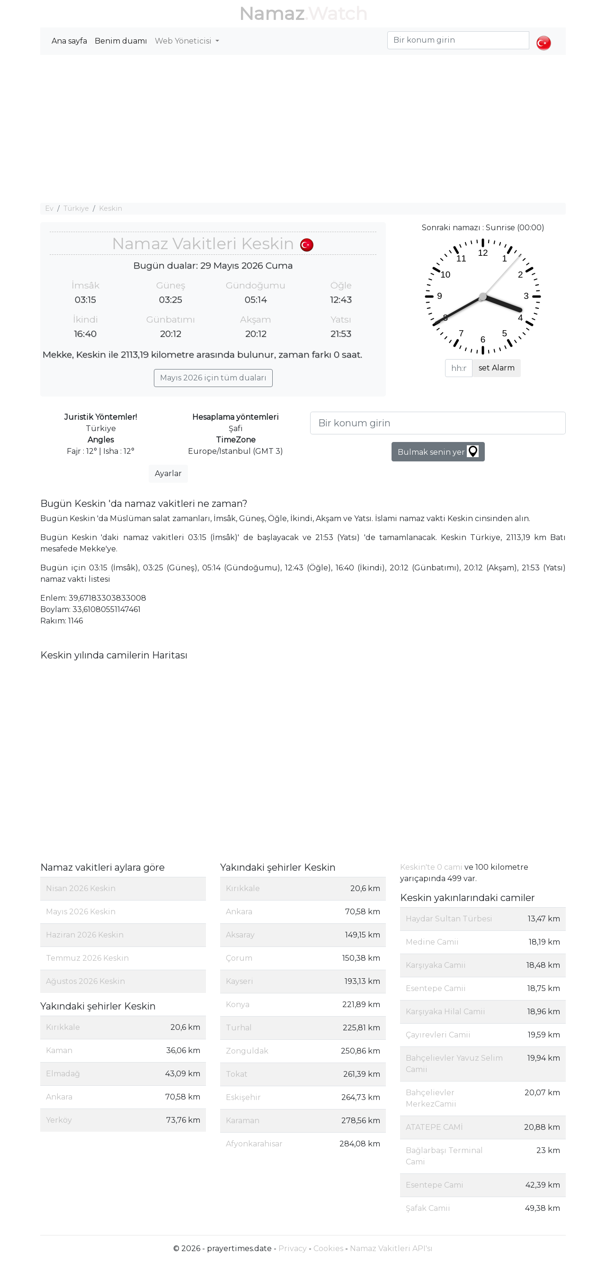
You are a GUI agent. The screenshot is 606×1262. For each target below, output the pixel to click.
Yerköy (59, 1120)
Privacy (292, 1248)
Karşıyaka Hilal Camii (445, 1011)
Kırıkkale (63, 1027)
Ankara (59, 1096)
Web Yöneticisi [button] (184, 40)
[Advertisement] (303, 129)
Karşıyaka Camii (436, 965)
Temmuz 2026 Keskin (87, 958)
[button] (543, 35)
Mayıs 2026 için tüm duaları (213, 377)
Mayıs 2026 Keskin (81, 911)
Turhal (239, 1027)
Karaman (242, 1120)
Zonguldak (247, 1050)
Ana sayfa (69, 40)
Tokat (237, 1074)
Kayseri (239, 981)
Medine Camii (432, 941)
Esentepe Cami (434, 1185)
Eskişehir (243, 1097)
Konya (238, 1004)
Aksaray (240, 934)
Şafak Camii (428, 1208)
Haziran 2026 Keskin (85, 934)
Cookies (328, 1248)
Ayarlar (168, 473)
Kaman (59, 1050)
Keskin (110, 208)
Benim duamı (121, 40)
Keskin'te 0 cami (431, 867)
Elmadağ (63, 1073)
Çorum (239, 958)
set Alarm (497, 367)
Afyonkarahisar (254, 1143)
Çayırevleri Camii (438, 1034)
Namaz (271, 13)
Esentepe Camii (436, 988)
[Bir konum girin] (438, 423)
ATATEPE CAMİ (434, 1127)
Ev (49, 208)
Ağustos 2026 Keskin (85, 981)
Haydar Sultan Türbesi (449, 918)
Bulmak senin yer (438, 451)
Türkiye (76, 208)
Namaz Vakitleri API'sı (391, 1248)
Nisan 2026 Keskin (81, 888)
